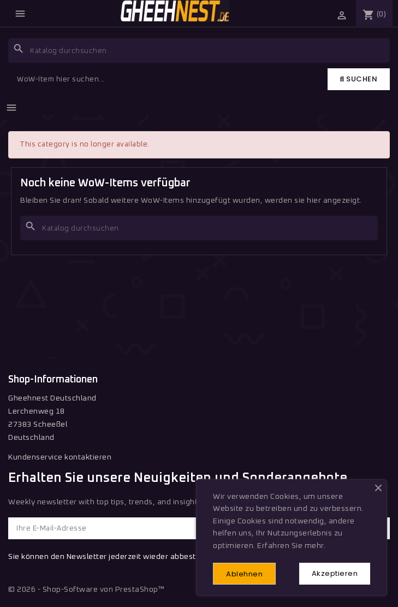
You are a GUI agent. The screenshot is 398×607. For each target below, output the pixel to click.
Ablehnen (244, 574)
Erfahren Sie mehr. (291, 546)
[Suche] (199, 50)
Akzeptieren (335, 573)
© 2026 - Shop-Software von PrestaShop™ (86, 589)
